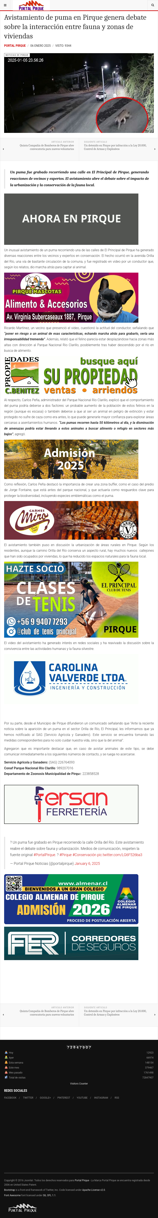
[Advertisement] (79, 1139)
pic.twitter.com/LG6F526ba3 (119, 855)
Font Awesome (12, 1195)
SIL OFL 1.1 (49, 1195)
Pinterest (63, 1097)
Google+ (45, 1097)
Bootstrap (9, 1190)
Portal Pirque (15, 45)
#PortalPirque (44, 855)
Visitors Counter (79, 1083)
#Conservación (84, 855)
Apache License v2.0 (93, 1190)
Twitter (28, 1097)
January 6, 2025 (87, 863)
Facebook (10, 1097)
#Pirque (65, 855)
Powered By (23, 1208)
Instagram (101, 1097)
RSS (117, 1097)
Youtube (82, 1097)
